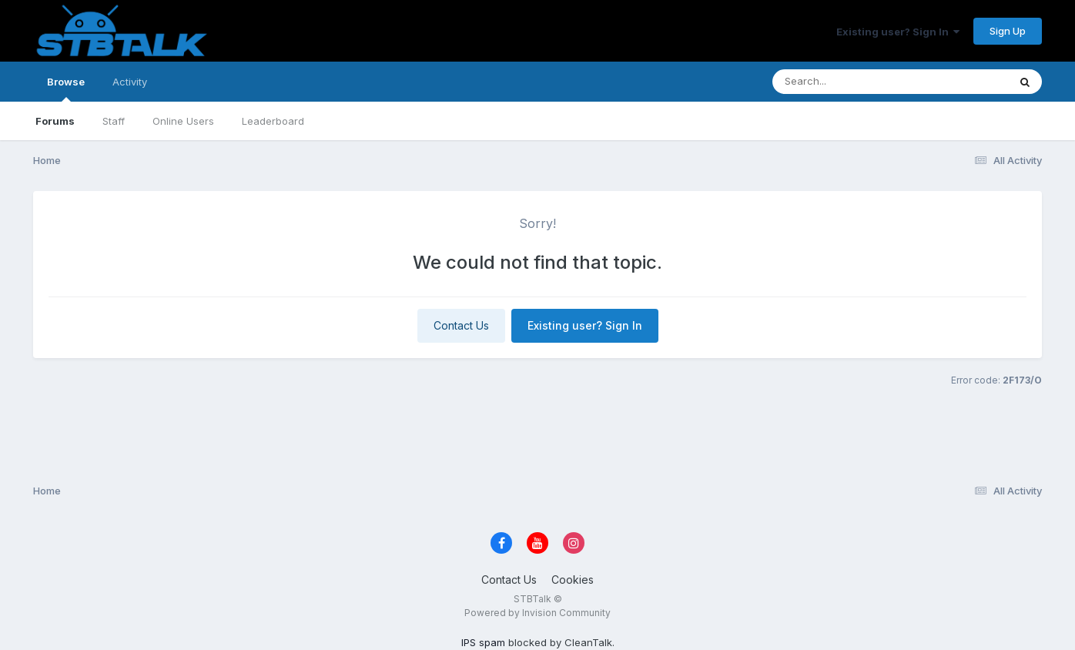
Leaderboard (273, 121)
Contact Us (461, 325)
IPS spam (483, 642)
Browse (66, 88)
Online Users (183, 121)
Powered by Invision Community (537, 612)
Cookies (572, 579)
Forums (55, 121)
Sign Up (1008, 31)
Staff (113, 121)
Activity (129, 81)
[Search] (848, 81)
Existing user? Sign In (897, 31)
